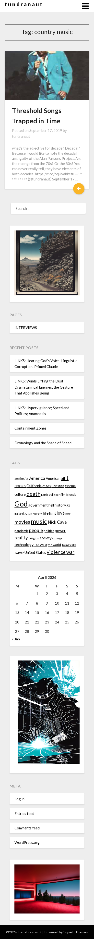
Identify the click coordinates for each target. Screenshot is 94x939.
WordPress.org (27, 842)
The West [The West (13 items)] (40, 545)
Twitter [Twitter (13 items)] (19, 553)
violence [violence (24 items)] (56, 552)
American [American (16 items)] (53, 478)
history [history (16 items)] (60, 505)
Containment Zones (30, 428)
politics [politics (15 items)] (49, 531)
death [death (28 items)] (33, 493)
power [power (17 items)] (60, 530)
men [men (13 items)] (68, 513)
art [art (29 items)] (65, 477)
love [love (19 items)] (61, 513)
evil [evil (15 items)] (51, 494)
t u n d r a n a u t (23, 4)
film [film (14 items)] (63, 494)
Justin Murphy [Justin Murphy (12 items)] (33, 513)
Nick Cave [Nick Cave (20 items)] (57, 522)
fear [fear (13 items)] (57, 494)
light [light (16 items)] (52, 513)
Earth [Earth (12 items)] (44, 494)
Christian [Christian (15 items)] (57, 486)
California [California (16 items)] (34, 486)
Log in (19, 799)
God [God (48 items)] (21, 503)
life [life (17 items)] (45, 513)
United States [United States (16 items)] (35, 552)
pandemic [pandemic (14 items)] (21, 531)
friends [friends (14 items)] (71, 494)
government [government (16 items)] (38, 505)
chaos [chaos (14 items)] (46, 486)
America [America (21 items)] (37, 478)
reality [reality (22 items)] (21, 537)
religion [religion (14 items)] (34, 538)
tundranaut (21, 136)
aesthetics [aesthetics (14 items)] (21, 479)
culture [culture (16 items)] (20, 494)
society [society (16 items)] (45, 538)
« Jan (16, 639)
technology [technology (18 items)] (24, 544)
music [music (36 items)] (39, 521)
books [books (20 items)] (20, 485)
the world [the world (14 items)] (54, 545)
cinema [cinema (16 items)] (70, 486)
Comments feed (27, 828)
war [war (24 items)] (70, 552)
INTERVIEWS (25, 327)
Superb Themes (75, 932)
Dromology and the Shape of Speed (42, 443)
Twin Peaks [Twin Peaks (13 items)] (69, 545)
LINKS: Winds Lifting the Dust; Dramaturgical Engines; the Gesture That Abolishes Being (43, 387)
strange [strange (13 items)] (57, 538)
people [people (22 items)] (36, 530)
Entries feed (24, 813)
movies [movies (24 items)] (22, 522)
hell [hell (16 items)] (51, 505)
